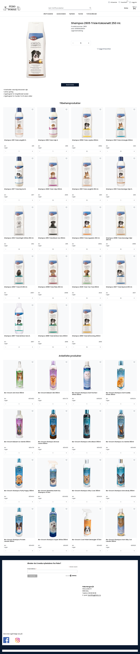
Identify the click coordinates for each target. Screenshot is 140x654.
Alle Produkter (48, 14)
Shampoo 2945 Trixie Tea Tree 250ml (85, 287)
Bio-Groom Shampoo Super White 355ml (53, 540)
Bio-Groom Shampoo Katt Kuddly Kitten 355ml (118, 393)
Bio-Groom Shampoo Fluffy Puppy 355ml (19, 491)
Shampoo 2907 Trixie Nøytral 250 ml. (119, 287)
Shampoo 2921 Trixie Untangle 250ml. (119, 140)
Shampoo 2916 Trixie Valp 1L (48, 140)
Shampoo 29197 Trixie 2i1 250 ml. (15, 287)
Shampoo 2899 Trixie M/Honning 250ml (86, 336)
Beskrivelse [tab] (70, 85)
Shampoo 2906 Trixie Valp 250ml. (50, 189)
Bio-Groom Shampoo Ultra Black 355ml (86, 442)
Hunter (80, 14)
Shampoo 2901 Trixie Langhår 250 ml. (85, 189)
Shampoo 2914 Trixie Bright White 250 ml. (19, 238)
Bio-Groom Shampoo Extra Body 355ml (120, 491)
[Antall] (81, 43)
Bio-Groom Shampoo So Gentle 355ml (120, 442)
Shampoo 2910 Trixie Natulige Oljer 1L (119, 189)
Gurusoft (70, 651)
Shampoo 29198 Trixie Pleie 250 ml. (50, 287)
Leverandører (61, 14)
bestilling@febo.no (94, 595)
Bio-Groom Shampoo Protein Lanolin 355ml (14, 540)
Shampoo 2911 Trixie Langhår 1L (15, 140)
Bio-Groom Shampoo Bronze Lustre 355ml (48, 442)
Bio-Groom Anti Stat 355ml (14, 393)
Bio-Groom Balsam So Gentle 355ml (17, 442)
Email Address (32, 569)
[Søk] (68, 8)
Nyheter (72, 14)
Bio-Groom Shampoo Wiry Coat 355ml (86, 491)
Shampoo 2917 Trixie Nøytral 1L (15, 189)
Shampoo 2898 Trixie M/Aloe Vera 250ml (52, 336)
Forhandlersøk (92, 14)
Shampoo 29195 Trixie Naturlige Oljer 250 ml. (119, 239)
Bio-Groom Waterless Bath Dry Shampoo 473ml (49, 491)
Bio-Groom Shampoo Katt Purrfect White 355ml (84, 393)
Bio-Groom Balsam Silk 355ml (49, 393)
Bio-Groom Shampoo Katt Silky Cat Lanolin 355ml (119, 540)
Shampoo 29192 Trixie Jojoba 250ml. (85, 140)
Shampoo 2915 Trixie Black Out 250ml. (51, 238)
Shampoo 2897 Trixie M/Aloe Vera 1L (17, 336)
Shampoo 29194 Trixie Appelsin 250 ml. (86, 238)
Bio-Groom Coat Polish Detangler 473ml (86, 540)
